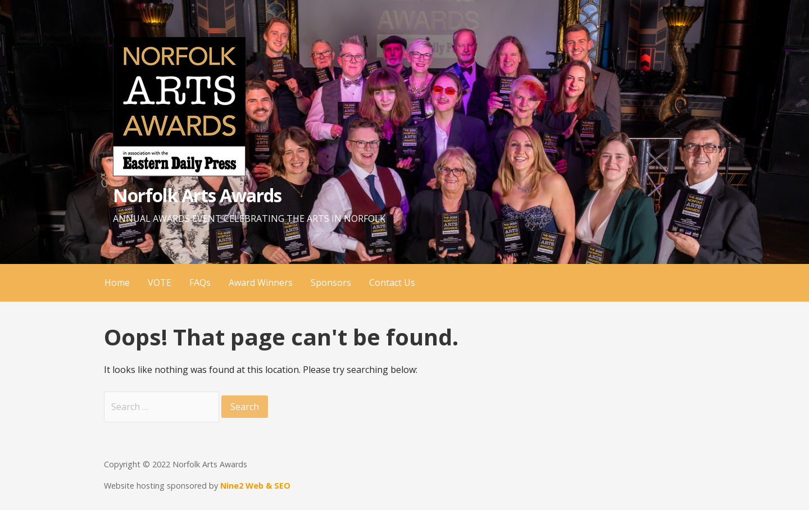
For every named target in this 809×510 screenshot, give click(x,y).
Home (117, 282)
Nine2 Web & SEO (255, 485)
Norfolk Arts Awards (197, 195)
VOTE (159, 282)
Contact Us (392, 282)
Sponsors (331, 282)
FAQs (200, 282)
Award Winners (261, 282)
